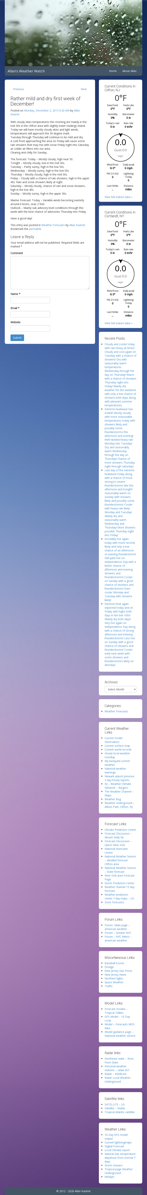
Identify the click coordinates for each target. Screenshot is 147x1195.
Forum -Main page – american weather (117, 927)
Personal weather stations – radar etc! (117, 1068)
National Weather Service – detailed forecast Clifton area (120, 860)
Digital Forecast (114, 1146)
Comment (16, 253)
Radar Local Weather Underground (118, 1079)
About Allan (129, 71)
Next (84, 89)
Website (15, 322)
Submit (17, 337)
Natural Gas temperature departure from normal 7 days (120, 1157)
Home (113, 71)
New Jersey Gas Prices (118, 971)
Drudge (109, 967)
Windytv (109, 1177)
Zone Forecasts (114, 902)
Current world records (118, 749)
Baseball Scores (114, 963)
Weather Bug (113, 799)
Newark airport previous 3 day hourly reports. (119, 778)
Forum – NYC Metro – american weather (118, 938)
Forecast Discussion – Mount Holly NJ (118, 835)
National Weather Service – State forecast (120, 869)
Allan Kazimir (77, 225)
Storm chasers (114, 1165)
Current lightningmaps (118, 1142)
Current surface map (117, 745)
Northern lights (114, 978)
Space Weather (114, 982)
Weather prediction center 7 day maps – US (119, 896)
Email (14, 308)
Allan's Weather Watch (26, 71)
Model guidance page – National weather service (120, 1033)
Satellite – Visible (115, 1108)
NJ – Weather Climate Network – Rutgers (118, 785)
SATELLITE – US (115, 1104)
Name (15, 294)
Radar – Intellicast (116, 1074)
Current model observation (113, 740)
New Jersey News (115, 974)
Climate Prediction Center (120, 829)
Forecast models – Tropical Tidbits (116, 1011)
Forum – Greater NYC (118, 933)
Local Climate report (117, 1150)
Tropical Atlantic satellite (120, 1112)
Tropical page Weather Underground (119, 1171)
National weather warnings (115, 770)
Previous (18, 89)
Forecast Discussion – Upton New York (118, 843)
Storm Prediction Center (119, 883)
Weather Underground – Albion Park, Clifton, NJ (119, 805)
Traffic (109, 986)
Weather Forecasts (53, 225)
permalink (35, 229)
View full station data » (118, 197)
